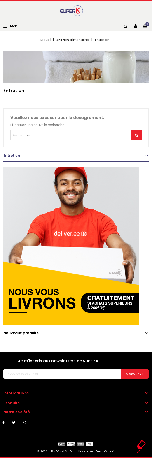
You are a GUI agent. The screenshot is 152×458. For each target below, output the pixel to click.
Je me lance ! (136, 135)
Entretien (11, 155)
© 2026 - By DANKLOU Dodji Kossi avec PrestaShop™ (76, 451)
